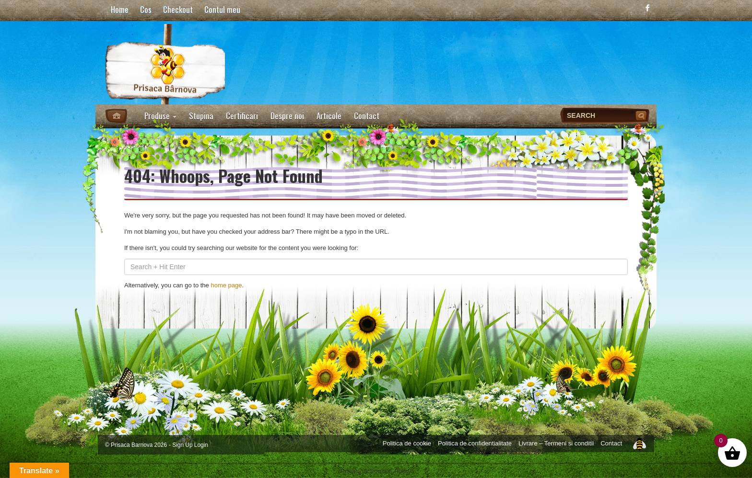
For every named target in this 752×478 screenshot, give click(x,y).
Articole (329, 116)
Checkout (178, 9)
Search (642, 115)
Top (639, 443)
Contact (366, 116)
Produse (160, 116)
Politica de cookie (407, 443)
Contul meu (222, 9)
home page (226, 285)
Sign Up (182, 445)
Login (201, 445)
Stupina (201, 116)
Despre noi (287, 116)
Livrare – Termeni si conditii (556, 443)
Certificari (242, 116)
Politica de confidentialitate (475, 443)
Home (120, 9)
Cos (146, 9)
